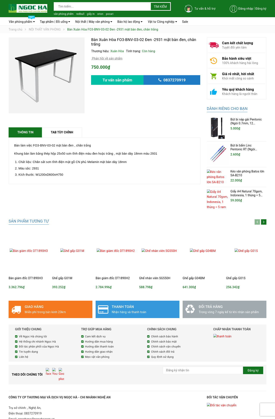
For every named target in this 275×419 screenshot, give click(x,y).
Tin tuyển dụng (28, 343)
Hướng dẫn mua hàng (99, 333)
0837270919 (33, 396)
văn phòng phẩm (63, 13)
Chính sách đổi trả (162, 343)
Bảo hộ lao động (129, 21)
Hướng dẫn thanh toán (99, 338)
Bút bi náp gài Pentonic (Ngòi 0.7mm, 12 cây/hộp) (246, 123)
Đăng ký (260, 8)
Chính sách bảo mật (164, 333)
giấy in (91, 13)
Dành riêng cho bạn (227, 108)
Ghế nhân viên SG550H (154, 269)
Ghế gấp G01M (62, 269)
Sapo (89, 415)
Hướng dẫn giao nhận (99, 343)
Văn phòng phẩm (22, 20)
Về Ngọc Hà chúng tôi (33, 328)
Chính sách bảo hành (164, 328)
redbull (80, 13)
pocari (109, 13)
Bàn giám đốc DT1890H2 (113, 269)
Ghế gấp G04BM (194, 269)
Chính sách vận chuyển (166, 338)
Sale (185, 21)
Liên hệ (23, 348)
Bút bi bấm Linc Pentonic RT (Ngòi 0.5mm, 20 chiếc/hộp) (246, 149)
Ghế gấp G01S (236, 269)
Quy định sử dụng (162, 348)
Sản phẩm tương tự (29, 212)
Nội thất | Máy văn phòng (93, 21)
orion (100, 13)
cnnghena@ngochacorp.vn (36, 402)
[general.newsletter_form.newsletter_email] (213, 362)
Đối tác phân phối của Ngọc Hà (39, 338)
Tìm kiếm (160, 6)
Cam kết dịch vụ (95, 328)
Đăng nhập (245, 8)
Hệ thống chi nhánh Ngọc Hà (37, 333)
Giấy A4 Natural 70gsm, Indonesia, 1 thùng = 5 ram (247, 193)
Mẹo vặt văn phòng (97, 348)
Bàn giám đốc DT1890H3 (26, 269)
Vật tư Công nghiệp (162, 21)
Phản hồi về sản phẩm (106, 58)
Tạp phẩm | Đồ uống (55, 21)
